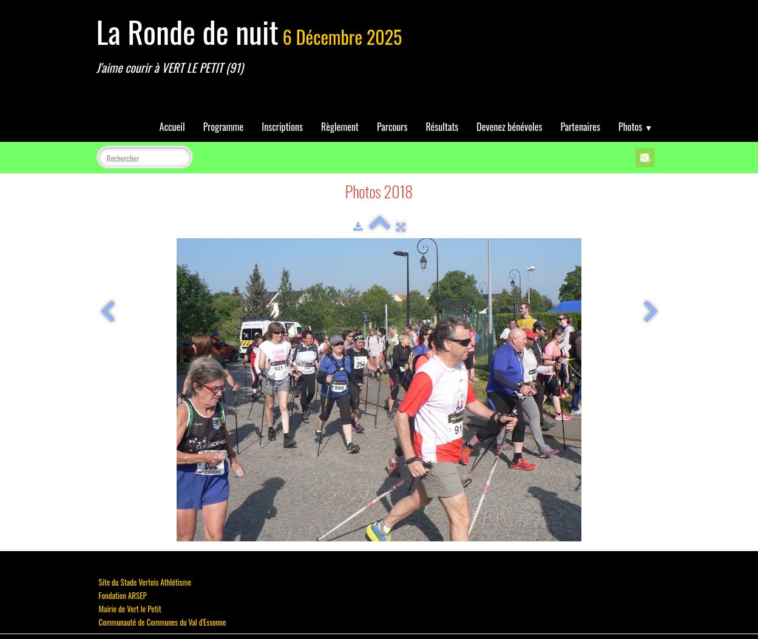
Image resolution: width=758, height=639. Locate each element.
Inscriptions (282, 126)
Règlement (340, 126)
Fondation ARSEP (123, 595)
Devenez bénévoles (509, 126)
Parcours (392, 126)
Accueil (172, 126)
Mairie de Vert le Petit (130, 609)
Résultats (441, 126)
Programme (223, 126)
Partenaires (580, 126)
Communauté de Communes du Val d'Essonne (162, 622)
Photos (635, 126)
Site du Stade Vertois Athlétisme (145, 582)
